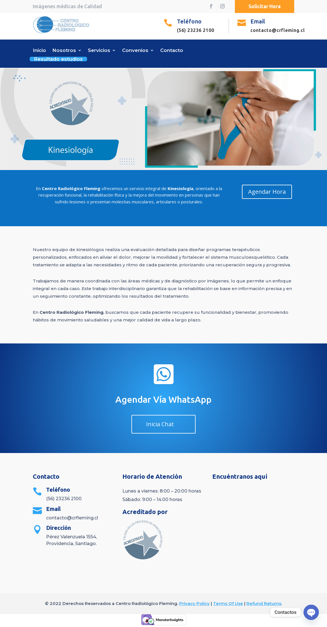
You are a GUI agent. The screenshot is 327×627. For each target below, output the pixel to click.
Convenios (135, 50)
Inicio (39, 50)
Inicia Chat (160, 424)
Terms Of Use (228, 603)
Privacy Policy (194, 603)
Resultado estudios (58, 58)
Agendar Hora (267, 191)
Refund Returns (263, 603)
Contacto (171, 50)
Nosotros (64, 50)
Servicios (99, 50)
